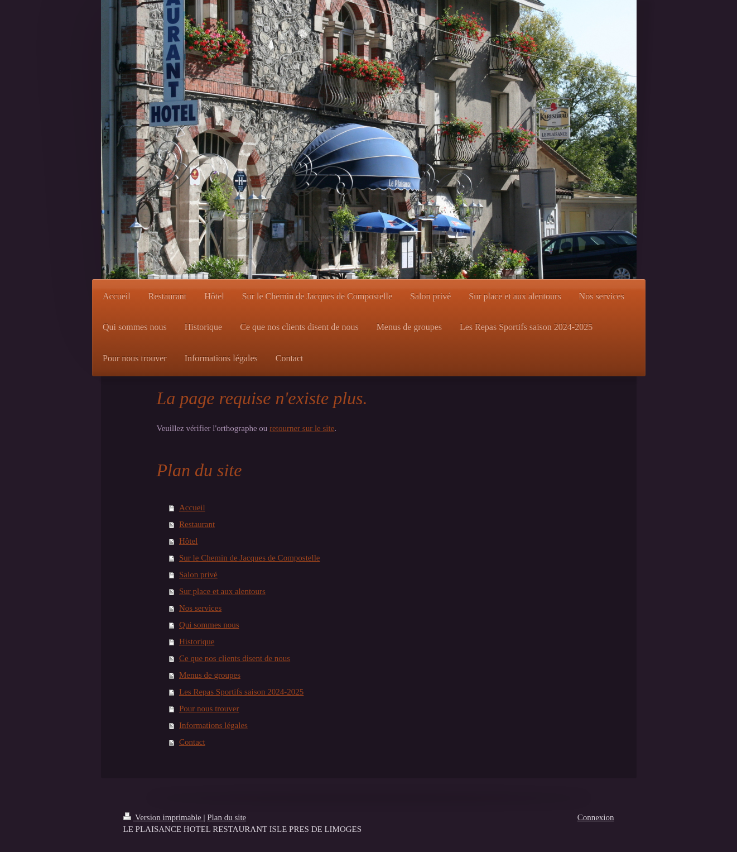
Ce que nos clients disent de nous (234, 658)
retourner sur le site (301, 428)
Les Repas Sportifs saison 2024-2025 (241, 691)
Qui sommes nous (209, 624)
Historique (196, 641)
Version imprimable (163, 817)
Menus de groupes (209, 675)
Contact (192, 742)
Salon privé (198, 574)
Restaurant (197, 524)
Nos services (200, 608)
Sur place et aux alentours (222, 591)
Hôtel (188, 541)
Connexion (595, 817)
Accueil (192, 507)
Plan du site (226, 817)
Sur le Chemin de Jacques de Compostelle (249, 557)
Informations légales (213, 725)
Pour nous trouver (209, 708)
